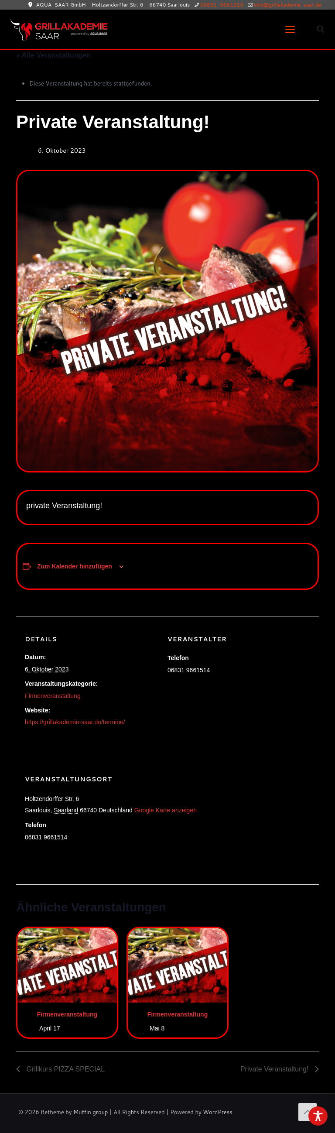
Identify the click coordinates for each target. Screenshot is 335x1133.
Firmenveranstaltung (53, 695)
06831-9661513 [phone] (221, 4)
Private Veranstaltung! (275, 1069)
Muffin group (90, 1112)
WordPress (217, 1112)
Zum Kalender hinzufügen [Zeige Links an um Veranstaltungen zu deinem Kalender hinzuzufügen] (74, 566)
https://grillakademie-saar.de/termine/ (75, 722)
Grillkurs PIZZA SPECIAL (64, 1069)
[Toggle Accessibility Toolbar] (318, 1116)
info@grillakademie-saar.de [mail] (287, 4)
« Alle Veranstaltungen (53, 55)
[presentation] (67, 965)
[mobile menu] (290, 29)
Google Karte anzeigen (165, 810)
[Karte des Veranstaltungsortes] (264, 816)
